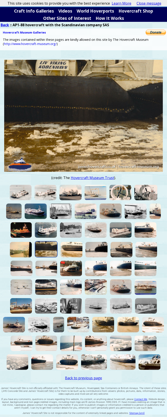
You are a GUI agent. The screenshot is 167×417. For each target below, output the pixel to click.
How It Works (110, 18)
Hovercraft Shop (136, 11)
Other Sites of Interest (67, 18)
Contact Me (140, 399)
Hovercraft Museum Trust (92, 177)
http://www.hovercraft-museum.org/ (30, 44)
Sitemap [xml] (137, 413)
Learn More (121, 3)
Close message (149, 3)
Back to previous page (83, 378)
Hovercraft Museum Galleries (24, 32)
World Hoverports (95, 11)
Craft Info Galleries (34, 11)
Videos (65, 11)
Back (5, 24)
